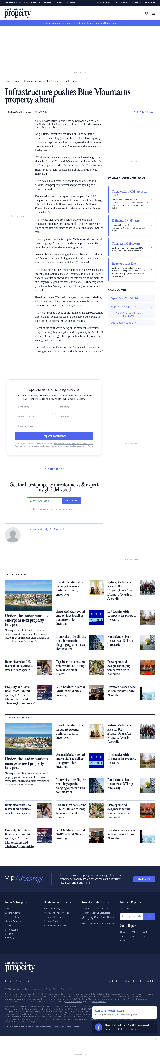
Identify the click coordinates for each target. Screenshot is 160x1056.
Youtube (71, 3)
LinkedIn (59, 3)
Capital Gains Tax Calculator (96, 909)
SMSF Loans (111, 23)
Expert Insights (12, 913)
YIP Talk (9, 934)
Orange (66, 269)
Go (149, 916)
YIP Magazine (121, 3)
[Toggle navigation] (153, 13)
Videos (8, 926)
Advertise (136, 3)
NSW (122, 932)
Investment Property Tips (56, 913)
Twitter (47, 3)
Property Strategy (52, 921)
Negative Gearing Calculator (96, 913)
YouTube (150, 981)
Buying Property (51, 909)
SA (133, 936)
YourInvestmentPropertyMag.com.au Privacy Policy (34, 446)
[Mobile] (34, 416)
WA (133, 932)
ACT (145, 932)
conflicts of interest (73, 1001)
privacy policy (68, 509)
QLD (122, 941)
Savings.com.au (44, 1027)
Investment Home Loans (86, 23)
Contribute (150, 3)
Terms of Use (66, 989)
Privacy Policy (52, 989)
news (17, 81)
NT (133, 941)
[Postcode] (74, 416)
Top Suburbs (126, 909)
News (7, 909)
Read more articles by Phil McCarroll (45, 529)
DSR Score (10, 938)
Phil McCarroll (15, 112)
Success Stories (13, 917)
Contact (19, 981)
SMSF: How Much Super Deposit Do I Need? (98, 918)
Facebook (35, 3)
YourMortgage (73, 1027)
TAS (145, 936)
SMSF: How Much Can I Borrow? (98, 924)
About (8, 981)
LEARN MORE (144, 879)
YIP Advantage (103, 3)
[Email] (54, 426)
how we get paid (99, 1001)
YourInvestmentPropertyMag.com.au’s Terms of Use (73, 443)
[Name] (34, 407)
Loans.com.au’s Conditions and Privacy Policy (75, 446)
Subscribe (71, 501)
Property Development (55, 926)
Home (8, 81)
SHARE (143, 112)
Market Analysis (13, 921)
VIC (122, 936)
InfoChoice (59, 1027)
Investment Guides (52, 917)
